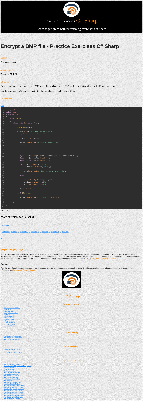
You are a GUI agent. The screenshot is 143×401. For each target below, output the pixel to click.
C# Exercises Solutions (11, 374)
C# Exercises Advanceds (11, 375)
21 (31, 232)
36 (58, 232)
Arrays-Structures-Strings (11, 313)
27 (42, 232)
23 (35, 232)
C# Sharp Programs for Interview (14, 395)
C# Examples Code (10, 371)
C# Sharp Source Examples (12, 398)
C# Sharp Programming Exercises (14, 392)
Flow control (8, 309)
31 (49, 232)
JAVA (2, 106)
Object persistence (9, 321)
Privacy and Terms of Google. (104, 258)
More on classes (9, 318)
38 (62, 232)
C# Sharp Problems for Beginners (14, 385)
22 (33, 232)
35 (57, 232)
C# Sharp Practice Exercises (12, 382)
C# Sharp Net (8, 380)
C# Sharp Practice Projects (12, 384)
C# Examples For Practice (12, 372)
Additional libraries (10, 326)
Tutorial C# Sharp (9, 369)
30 (47, 232)
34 (55, 232)
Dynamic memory (9, 324)
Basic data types (9, 311)
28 (44, 232)
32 (51, 232)
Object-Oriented (9, 316)
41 (67, 232)
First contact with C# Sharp (12, 308)
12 (15, 232)
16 (22, 232)
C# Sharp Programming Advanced (14, 387)
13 (16, 232)
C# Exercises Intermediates (12, 379)
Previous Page (5, 225)
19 (27, 232)
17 (24, 232)
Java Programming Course (12, 349)
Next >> (3, 238)
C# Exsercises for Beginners (12, 336)
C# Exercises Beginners (11, 377)
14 (18, 232)
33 (53, 232)
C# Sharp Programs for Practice (13, 397)
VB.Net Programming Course (13, 352)
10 (11, 232)
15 (20, 232)
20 (29, 232)
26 (40, 232)
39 (64, 232)
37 (60, 232)
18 (26, 232)
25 (38, 232)
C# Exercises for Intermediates (13, 337)
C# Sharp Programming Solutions (14, 390)
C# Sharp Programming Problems (14, 394)
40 (66, 232)
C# (1, 104)
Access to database (9, 322)
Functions (7, 314)
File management (9, 319)
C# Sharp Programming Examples (14, 389)
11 (13, 232)
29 (46, 232)
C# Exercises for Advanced (12, 339)
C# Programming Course (11, 364)
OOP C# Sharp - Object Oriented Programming (18, 366)
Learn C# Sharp (9, 367)
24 (36, 232)
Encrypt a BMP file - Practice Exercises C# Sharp (15, 33)
